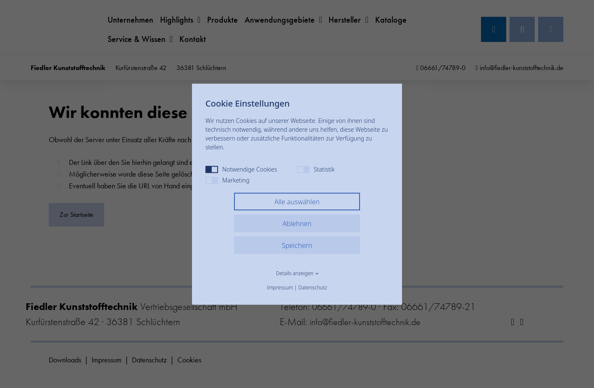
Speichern (297, 245)
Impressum (280, 287)
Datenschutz (312, 287)
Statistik (315, 169)
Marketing (227, 180)
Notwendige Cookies (241, 169)
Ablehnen (296, 223)
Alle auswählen (297, 201)
